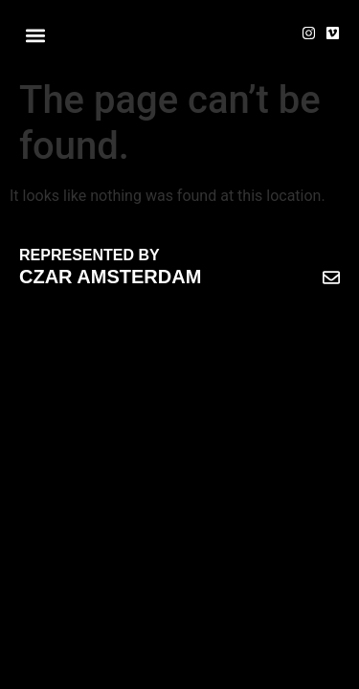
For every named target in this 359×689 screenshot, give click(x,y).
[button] (35, 35)
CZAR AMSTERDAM (110, 276)
